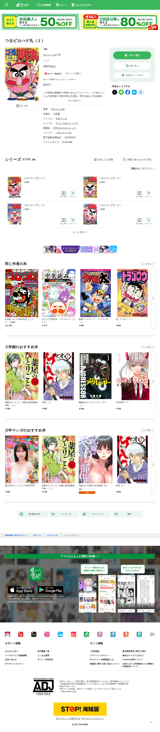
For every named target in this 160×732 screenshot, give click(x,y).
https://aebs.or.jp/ (68, 691)
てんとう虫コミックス (67, 123)
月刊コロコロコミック (64, 128)
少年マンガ (61, 118)
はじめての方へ (12, 651)
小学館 (56, 113)
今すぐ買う (134, 55)
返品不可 (47, 84)
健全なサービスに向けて (133, 655)
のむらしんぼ (50, 55)
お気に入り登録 (105, 159)
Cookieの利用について (132, 659)
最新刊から (148, 168)
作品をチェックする (134, 75)
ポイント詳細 (72, 73)
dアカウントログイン (14, 664)
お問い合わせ (11, 659)
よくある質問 (43, 655)
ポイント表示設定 (45, 659)
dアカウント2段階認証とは (102, 659)
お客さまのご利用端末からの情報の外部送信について (138, 665)
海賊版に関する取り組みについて (104, 664)
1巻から (135, 168)
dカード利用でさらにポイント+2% (58, 79)
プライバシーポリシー (99, 655)
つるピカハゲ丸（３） (34, 205)
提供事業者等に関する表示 (134, 651)
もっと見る (146, 264)
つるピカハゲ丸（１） (34, 178)
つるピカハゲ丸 (64, 132)
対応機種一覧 (43, 651)
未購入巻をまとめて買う (139, 159)
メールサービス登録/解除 (16, 655)
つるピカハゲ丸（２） (110, 178)
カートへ (134, 65)
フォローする (59, 54)
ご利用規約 (95, 651)
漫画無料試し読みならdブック (16, 535)
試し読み (24, 106)
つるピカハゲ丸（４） (110, 205)
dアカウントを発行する (68, 718)
